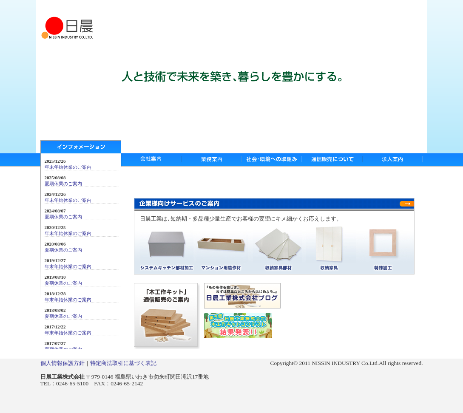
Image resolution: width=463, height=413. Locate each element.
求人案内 (392, 160)
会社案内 (151, 160)
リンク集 (408, 8)
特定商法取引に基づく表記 (123, 363)
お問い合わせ (335, 8)
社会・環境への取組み (271, 160)
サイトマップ (374, 8)
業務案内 (211, 160)
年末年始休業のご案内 (68, 167)
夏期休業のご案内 (63, 183)
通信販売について (332, 160)
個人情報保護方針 (62, 363)
